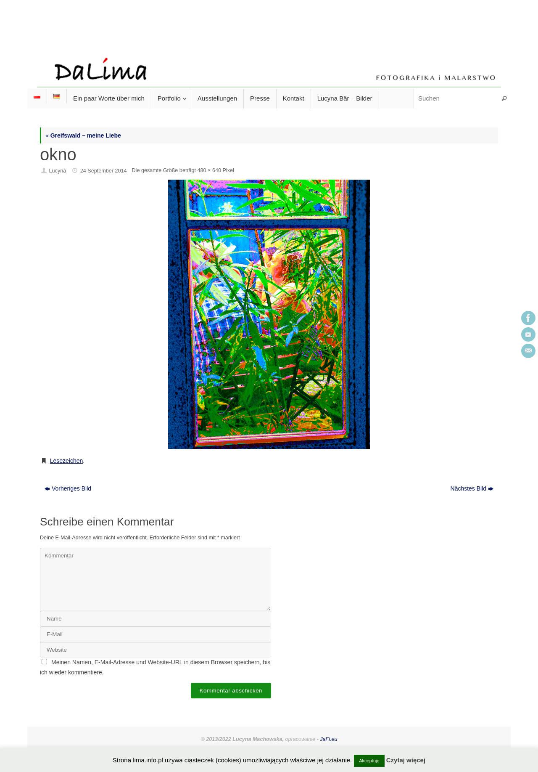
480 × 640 (209, 170)
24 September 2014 (103, 171)
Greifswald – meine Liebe (83, 135)
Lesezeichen (66, 460)
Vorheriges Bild (68, 488)
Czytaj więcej (405, 760)
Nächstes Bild (472, 488)
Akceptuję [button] (369, 760)
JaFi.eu (328, 739)
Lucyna (57, 171)
